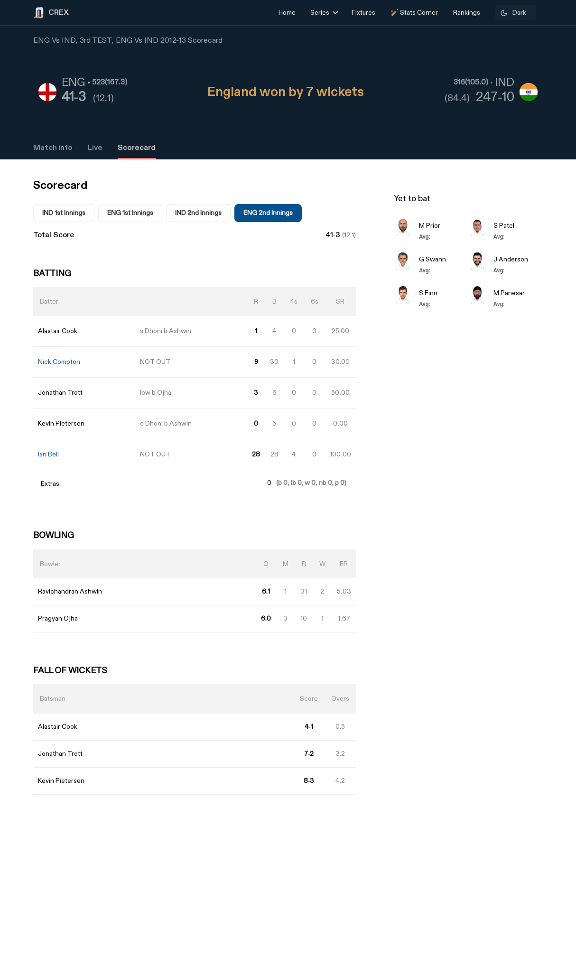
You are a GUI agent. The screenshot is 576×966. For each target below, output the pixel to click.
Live (95, 148)
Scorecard (137, 148)
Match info (53, 148)
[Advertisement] (540, 567)
